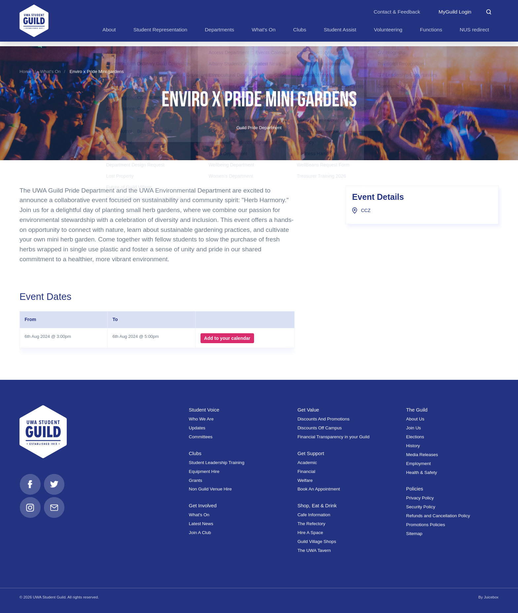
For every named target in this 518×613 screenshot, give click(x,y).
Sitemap (414, 533)
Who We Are (201, 418)
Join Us (413, 427)
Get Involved (203, 505)
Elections (415, 436)
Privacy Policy (420, 497)
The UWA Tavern (314, 550)
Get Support (311, 453)
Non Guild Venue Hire (210, 489)
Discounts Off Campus (319, 427)
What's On (50, 71)
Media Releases (422, 454)
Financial (306, 471)
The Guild (417, 410)
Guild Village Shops (316, 541)
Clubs (195, 453)
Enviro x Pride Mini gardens (96, 71)
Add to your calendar (226, 338)
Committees (201, 436)
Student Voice (204, 410)
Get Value (308, 410)
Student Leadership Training (216, 462)
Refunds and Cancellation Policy (438, 515)
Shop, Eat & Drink (317, 505)
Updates (197, 427)
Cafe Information (313, 514)
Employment (418, 463)
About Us (415, 418)
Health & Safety (421, 472)
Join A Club (200, 532)
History (413, 445)
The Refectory (311, 523)
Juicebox (491, 597)
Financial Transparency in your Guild (333, 436)
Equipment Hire (204, 471)
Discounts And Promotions (323, 418)
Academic (307, 462)
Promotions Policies (425, 524)
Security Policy (420, 506)
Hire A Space (310, 532)
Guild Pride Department (259, 127)
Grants (195, 480)
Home (25, 71)
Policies (415, 488)
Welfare (305, 480)
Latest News (201, 523)
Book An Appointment (318, 489)
